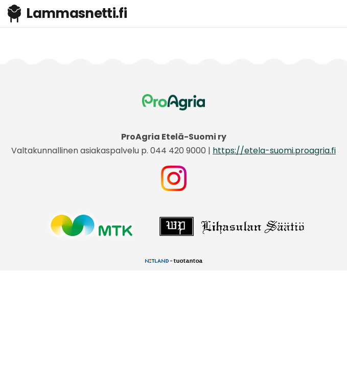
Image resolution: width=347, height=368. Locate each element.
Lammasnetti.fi (67, 13)
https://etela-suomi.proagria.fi (274, 150)
